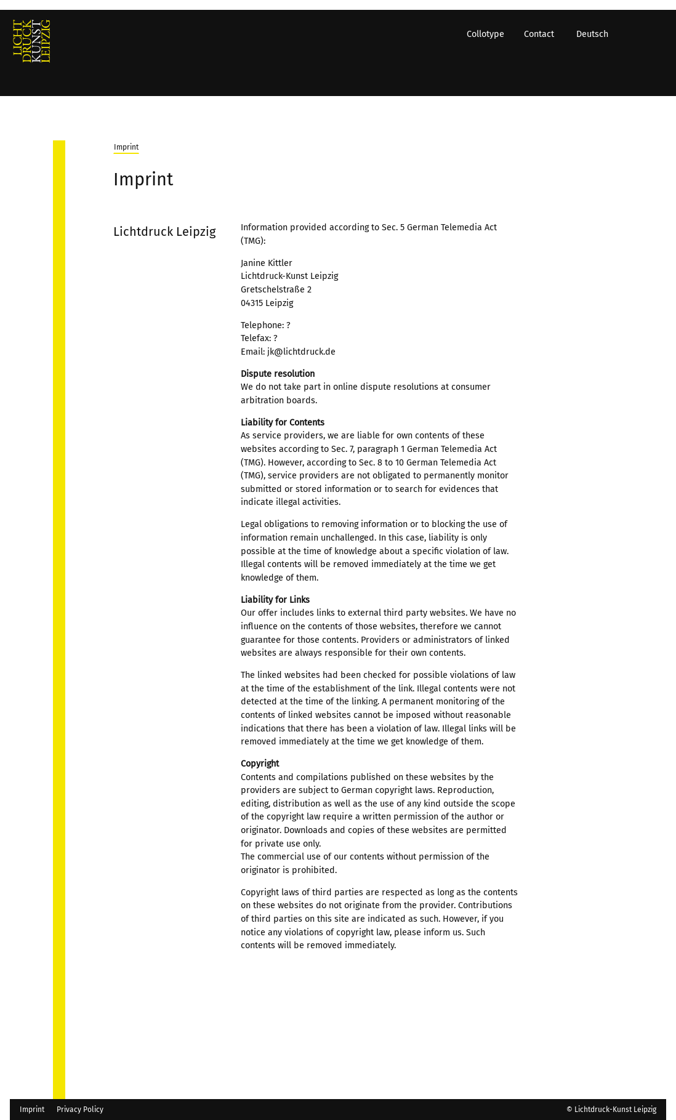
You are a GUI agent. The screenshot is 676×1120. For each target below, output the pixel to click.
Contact (548, 78)
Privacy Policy (80, 1109)
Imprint (126, 147)
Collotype (494, 78)
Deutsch (601, 78)
